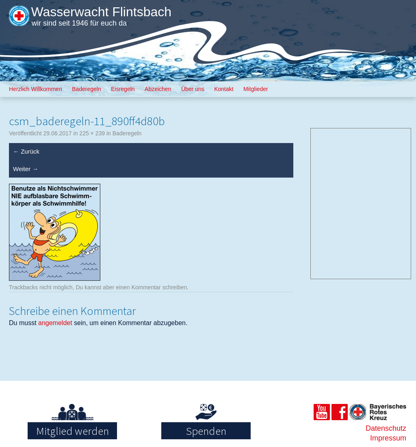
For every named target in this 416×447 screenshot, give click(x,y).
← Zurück (26, 151)
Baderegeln (86, 89)
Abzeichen (158, 89)
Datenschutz (386, 428)
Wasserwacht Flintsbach (101, 11)
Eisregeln (122, 89)
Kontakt (223, 89)
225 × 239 (92, 133)
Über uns (192, 89)
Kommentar (145, 287)
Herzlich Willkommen (35, 89)
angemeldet (55, 322)
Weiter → (25, 168)
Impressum (388, 438)
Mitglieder (255, 89)
